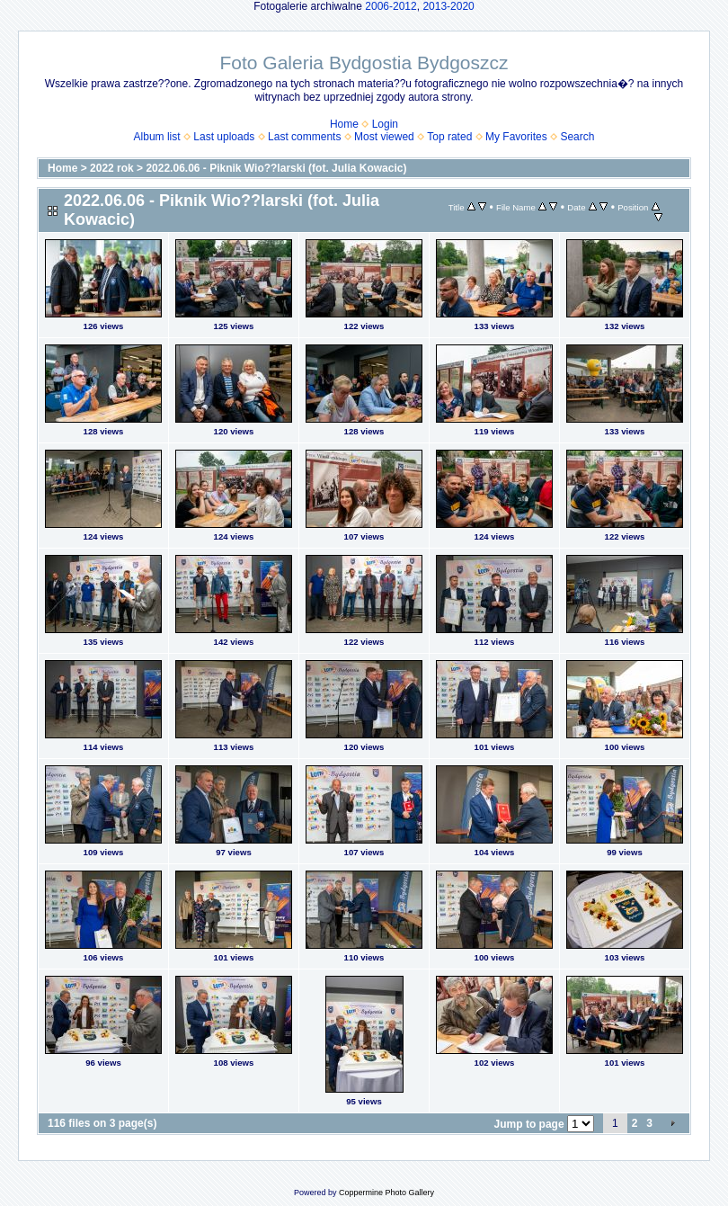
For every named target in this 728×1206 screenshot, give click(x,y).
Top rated (449, 136)
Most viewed (384, 136)
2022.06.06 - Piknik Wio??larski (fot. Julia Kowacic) (276, 168)
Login (385, 124)
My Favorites (516, 136)
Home (344, 124)
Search (577, 136)
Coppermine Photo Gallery (386, 1192)
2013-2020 (448, 6)
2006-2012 (390, 6)
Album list (157, 136)
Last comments (304, 136)
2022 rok (112, 168)
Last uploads (223, 136)
